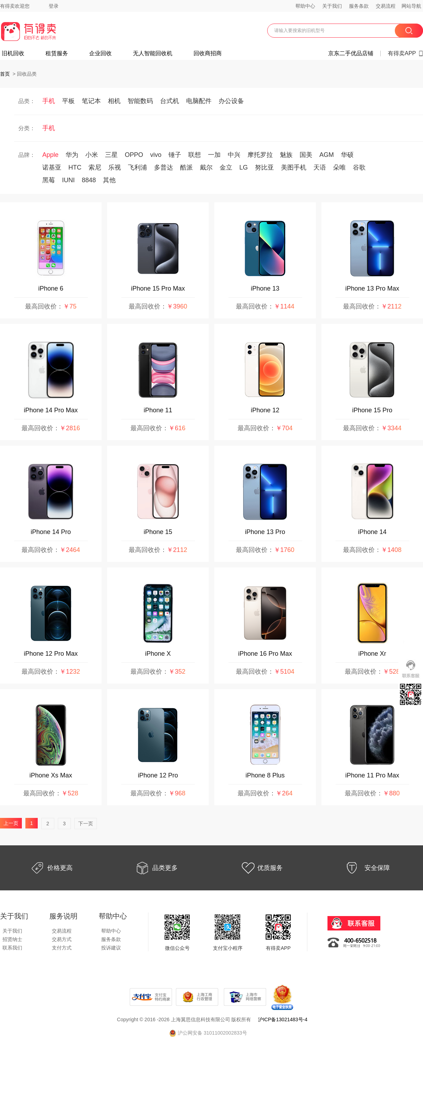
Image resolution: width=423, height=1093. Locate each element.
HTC (74, 167)
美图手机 (293, 167)
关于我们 (332, 6)
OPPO (134, 154)
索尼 (94, 167)
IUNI (68, 180)
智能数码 (140, 100)
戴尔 (206, 167)
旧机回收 (13, 53)
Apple (50, 154)
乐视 (114, 167)
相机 (114, 100)
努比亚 (264, 167)
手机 (48, 100)
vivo (155, 154)
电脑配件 (199, 100)
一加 (214, 154)
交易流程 (386, 6)
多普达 (163, 167)
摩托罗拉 (260, 154)
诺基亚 (51, 167)
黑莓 (48, 180)
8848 (89, 180)
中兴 (234, 154)
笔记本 (91, 100)
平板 (68, 100)
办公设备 (231, 100)
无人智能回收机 (152, 53)
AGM (326, 154)
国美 (306, 154)
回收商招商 (208, 53)
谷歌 (359, 167)
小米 (91, 154)
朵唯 (339, 167)
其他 (109, 180)
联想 (194, 154)
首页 (5, 74)
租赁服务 (56, 53)
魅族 (286, 154)
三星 (111, 154)
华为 (72, 154)
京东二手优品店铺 (350, 53)
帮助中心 (305, 6)
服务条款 (359, 6)
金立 (226, 167)
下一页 (85, 823)
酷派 (186, 167)
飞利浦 (137, 167)
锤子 (174, 154)
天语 (319, 167)
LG (243, 167)
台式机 (169, 100)
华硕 (347, 154)
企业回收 (100, 53)
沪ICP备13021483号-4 (282, 1019)
